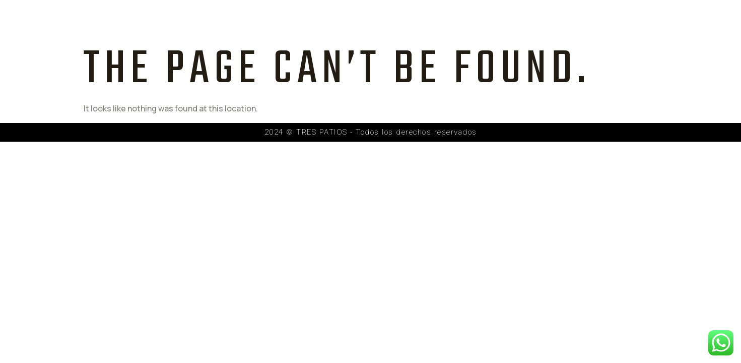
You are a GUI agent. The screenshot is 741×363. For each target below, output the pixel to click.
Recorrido (510, 22)
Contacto (575, 22)
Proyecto (339, 22)
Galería (449, 22)
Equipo (396, 22)
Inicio (285, 22)
